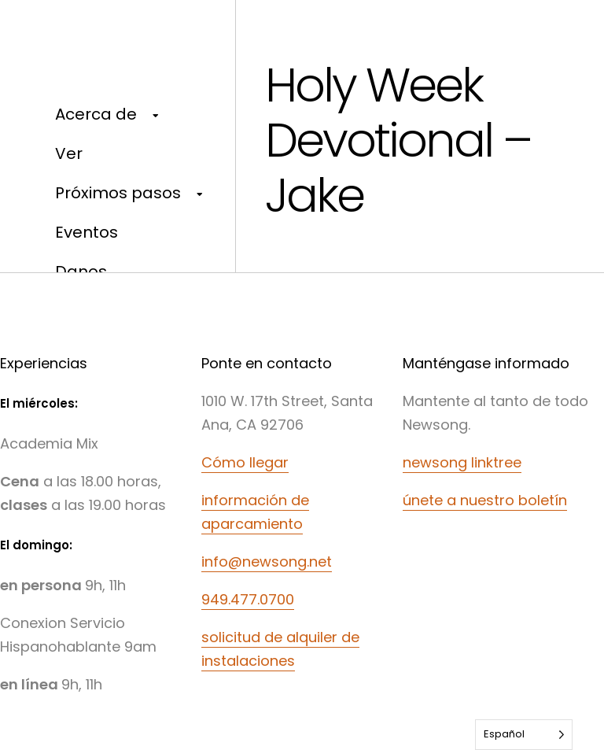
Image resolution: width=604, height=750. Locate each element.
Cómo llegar (245, 462)
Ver (69, 153)
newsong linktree (462, 462)
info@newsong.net (266, 561)
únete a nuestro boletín (485, 500)
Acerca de (96, 114)
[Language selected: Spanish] (524, 734)
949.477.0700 (247, 599)
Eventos (86, 232)
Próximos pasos (118, 193)
